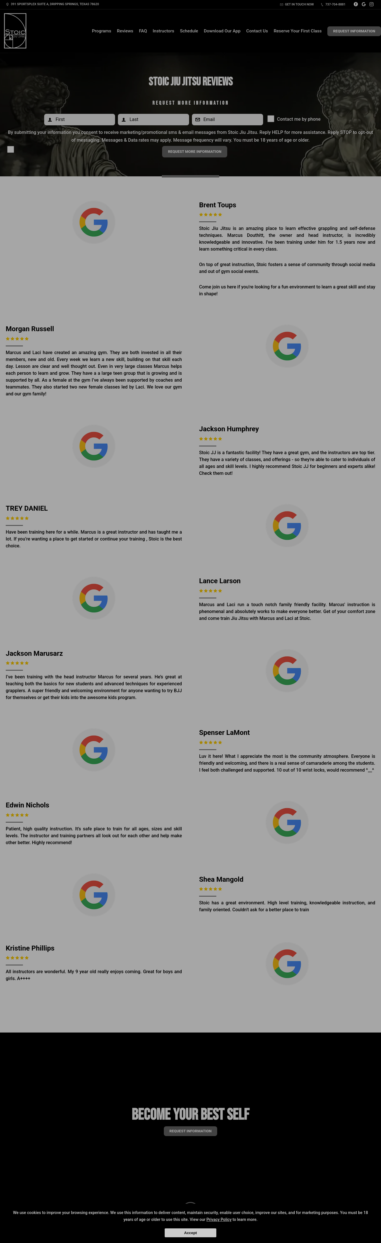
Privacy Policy (219, 1219)
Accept (190, 1233)
